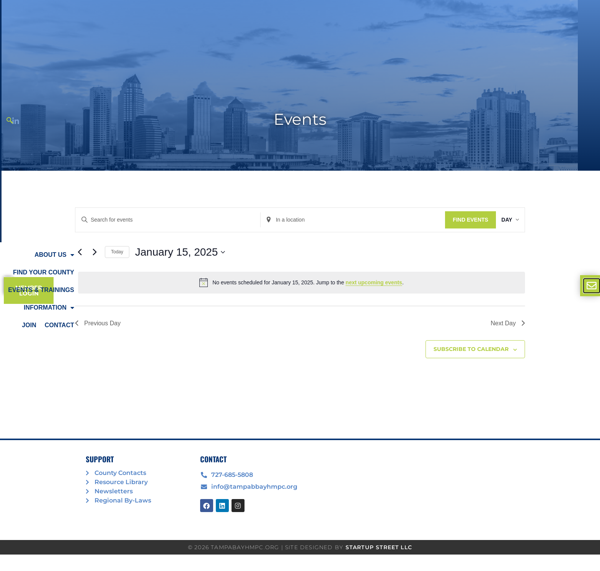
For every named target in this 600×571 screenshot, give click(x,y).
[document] (300, 285)
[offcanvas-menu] (591, 285)
